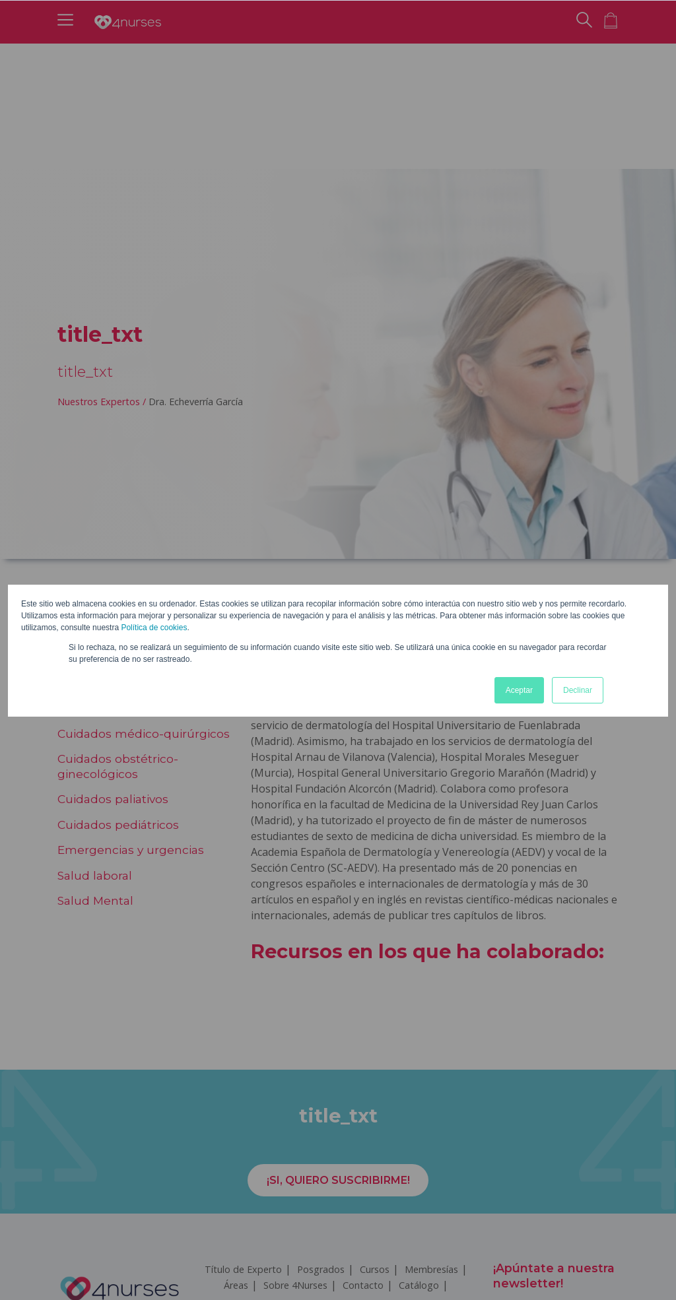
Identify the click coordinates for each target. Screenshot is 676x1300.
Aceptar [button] (519, 690)
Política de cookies (154, 627)
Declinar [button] (577, 690)
